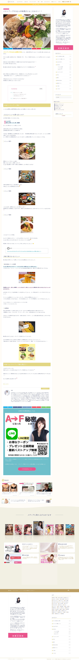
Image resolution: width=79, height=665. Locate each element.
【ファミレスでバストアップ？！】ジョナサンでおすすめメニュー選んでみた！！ (24, 251)
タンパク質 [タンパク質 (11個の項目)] (54, 602)
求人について (64, 69)
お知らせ (26, 1)
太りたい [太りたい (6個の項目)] (62, 608)
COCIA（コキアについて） (59, 104)
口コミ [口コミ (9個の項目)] (59, 608)
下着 (38, 1)
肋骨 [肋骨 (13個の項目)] (64, 612)
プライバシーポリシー (12, 659)
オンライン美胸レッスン (64, 59)
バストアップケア (32, 1)
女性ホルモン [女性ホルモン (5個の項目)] (67, 608)
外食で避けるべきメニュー (19, 95)
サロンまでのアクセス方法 (59, 109)
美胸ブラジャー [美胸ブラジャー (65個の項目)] (55, 612)
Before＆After (47, 1)
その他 (59, 1)
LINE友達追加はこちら (27, 469)
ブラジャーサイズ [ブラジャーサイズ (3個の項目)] (55, 605)
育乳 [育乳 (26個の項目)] (67, 612)
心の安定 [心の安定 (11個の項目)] (57, 609)
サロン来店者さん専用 (64, 56)
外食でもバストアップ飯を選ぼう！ (21, 98)
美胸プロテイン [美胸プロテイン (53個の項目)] (60, 612)
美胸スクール (53, 1)
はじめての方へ (20, 1)
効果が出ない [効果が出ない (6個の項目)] (54, 608)
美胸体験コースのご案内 (59, 105)
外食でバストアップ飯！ (18, 92)
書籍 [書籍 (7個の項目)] (60, 609)
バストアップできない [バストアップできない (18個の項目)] (65, 602)
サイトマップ (19, 659)
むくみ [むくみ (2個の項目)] (58, 599)
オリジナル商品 (64, 66)
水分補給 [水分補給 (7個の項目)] (67, 609)
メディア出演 (64, 68)
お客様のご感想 (57, 108)
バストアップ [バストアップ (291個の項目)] (59, 602)
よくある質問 (6, 384)
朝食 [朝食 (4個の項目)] (64, 609)
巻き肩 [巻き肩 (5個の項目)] (53, 609)
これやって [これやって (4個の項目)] (54, 599)
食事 (42, 1)
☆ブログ (64, 88)
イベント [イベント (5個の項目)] (67, 599)
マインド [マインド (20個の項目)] (65, 605)
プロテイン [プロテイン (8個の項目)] (60, 605)
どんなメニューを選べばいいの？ (20, 94)
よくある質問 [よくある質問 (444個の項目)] (62, 599)
